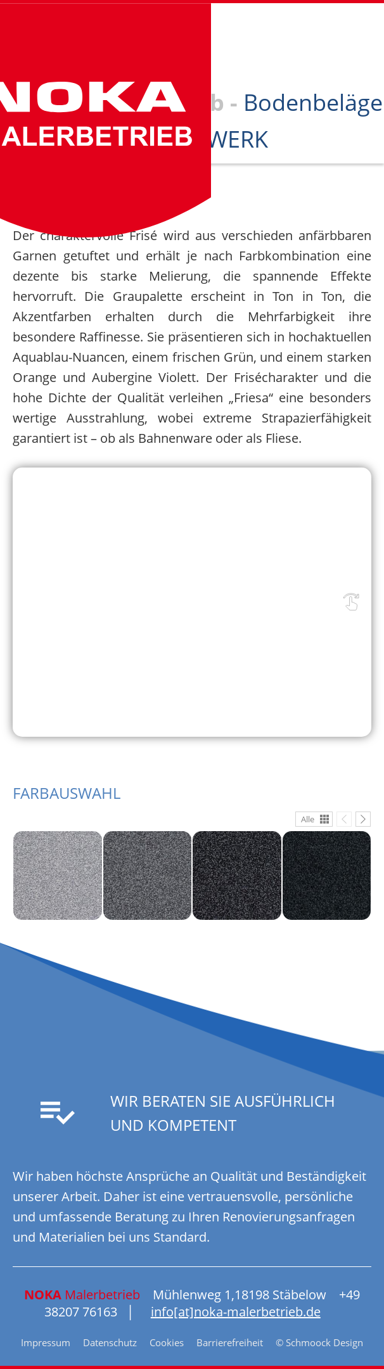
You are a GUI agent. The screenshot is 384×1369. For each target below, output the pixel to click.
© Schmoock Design (319, 1342)
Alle (307, 819)
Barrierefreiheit (229, 1342)
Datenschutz (110, 1342)
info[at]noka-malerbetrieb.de (236, 1311)
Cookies (167, 1342)
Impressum (45, 1342)
